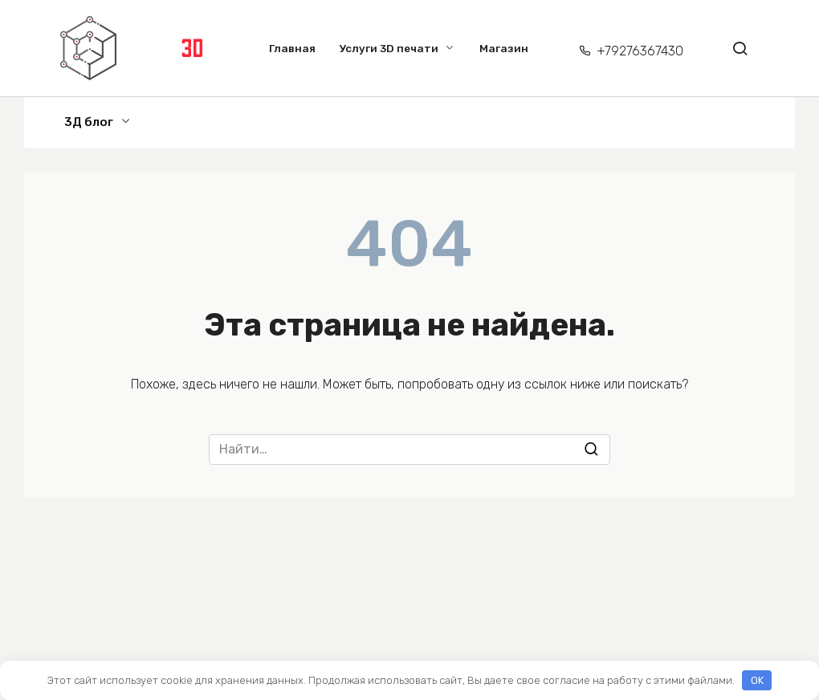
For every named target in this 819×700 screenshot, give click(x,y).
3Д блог (88, 122)
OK (757, 680)
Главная (292, 48)
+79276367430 (640, 51)
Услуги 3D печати (389, 48)
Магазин (503, 48)
